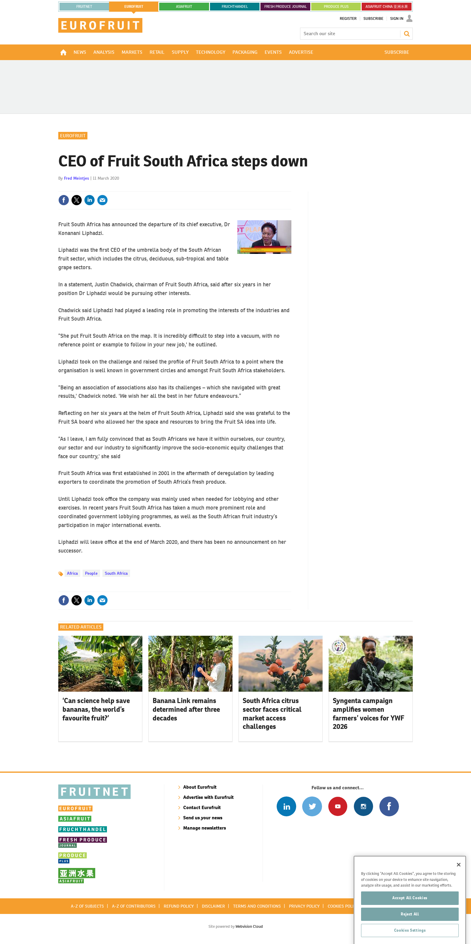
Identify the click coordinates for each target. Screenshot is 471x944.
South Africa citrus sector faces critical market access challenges (272, 713)
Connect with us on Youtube (338, 806)
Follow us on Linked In (286, 806)
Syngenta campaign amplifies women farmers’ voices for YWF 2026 (368, 713)
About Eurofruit (200, 787)
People (91, 573)
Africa (72, 573)
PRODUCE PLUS (336, 6)
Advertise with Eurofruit (208, 797)
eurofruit (133, 6)
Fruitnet (84, 6)
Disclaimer (213, 906)
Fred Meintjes (76, 178)
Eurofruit (73, 135)
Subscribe (373, 19)
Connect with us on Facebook (389, 806)
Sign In (396, 19)
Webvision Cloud (249, 926)
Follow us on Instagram (363, 806)
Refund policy (179, 906)
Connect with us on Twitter (312, 806)
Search (407, 33)
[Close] (458, 894)
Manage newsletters (204, 828)
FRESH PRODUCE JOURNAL (285, 6)
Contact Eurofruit (202, 807)
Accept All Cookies (409, 927)
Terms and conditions (257, 906)
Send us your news (202, 818)
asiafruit (184, 6)
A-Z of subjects (87, 906)
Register (348, 19)
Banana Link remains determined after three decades (186, 709)
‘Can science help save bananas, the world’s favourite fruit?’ (96, 709)
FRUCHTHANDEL (235, 6)
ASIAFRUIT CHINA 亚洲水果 (387, 6)
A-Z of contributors (134, 906)
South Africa (116, 573)
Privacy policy (304, 906)
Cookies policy (343, 906)
